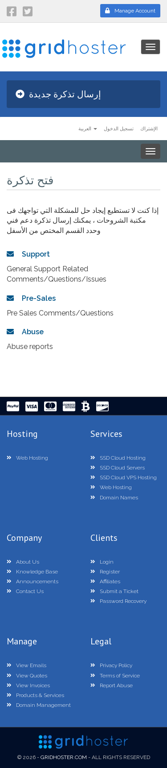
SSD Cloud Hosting (118, 458)
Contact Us (25, 591)
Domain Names (114, 497)
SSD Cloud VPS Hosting (123, 477)
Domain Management (39, 705)
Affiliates (105, 581)
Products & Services (35, 695)
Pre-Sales (31, 298)
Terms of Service (115, 676)
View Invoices (28, 685)
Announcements (32, 581)
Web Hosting (27, 458)
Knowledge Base (32, 572)
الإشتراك (149, 128)
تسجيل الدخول (119, 128)
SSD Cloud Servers (117, 468)
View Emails (26, 665)
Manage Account (130, 11)
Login (102, 562)
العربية (87, 128)
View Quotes (27, 676)
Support (28, 254)
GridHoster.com (64, 757)
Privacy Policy (111, 665)
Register (105, 572)
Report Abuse (111, 685)
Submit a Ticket (114, 591)
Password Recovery (118, 601)
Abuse (25, 332)
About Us (23, 562)
